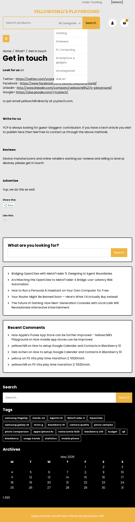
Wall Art (61, 79)
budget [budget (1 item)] (112, 431)
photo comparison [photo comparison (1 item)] (17, 431)
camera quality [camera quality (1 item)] (79, 424)
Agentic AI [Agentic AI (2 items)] (56, 418)
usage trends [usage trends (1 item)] (31, 438)
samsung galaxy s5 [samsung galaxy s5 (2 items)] (17, 424)
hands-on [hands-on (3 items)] (39, 418)
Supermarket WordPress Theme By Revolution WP (67, 516)
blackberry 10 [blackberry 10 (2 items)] (56, 424)
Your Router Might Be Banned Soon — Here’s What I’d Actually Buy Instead (64, 297)
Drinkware (62, 41)
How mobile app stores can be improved (62, 339)
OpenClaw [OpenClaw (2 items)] (96, 418)
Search (91, 23)
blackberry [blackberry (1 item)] (12, 438)
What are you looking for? (33, 245)
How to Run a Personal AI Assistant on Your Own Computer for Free (60, 290)
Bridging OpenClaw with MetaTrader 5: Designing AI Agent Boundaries (61, 273)
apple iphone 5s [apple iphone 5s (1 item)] (43, 431)
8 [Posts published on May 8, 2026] (85, 472)
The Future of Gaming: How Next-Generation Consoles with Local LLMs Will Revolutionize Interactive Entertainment (65, 305)
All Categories (70, 23)
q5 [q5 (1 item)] (123, 431)
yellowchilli (19, 346)
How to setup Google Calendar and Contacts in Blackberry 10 (76, 346)
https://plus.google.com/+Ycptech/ (42, 92)
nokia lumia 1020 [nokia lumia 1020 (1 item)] (69, 431)
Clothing (61, 33)
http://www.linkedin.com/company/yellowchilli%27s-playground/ (64, 88)
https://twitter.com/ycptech (37, 79)
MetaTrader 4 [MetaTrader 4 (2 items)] (76, 418)
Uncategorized (65, 71)
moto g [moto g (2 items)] (38, 424)
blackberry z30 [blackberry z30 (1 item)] (93, 431)
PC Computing (65, 50)
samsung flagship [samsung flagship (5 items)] (16, 418)
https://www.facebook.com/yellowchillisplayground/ (58, 83)
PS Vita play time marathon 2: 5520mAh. (56, 358)
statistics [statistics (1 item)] (51, 438)
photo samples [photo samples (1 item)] (103, 424)
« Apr (6, 497)
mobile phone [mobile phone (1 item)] (70, 438)
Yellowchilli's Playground (67, 11)
